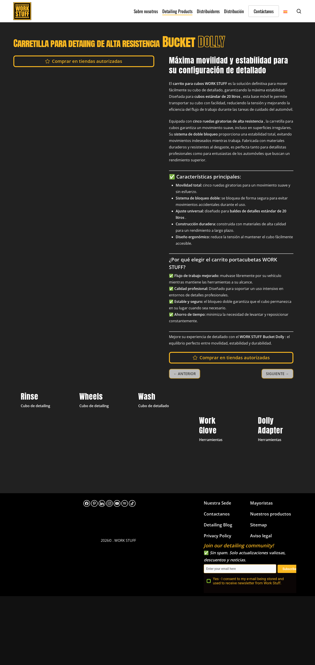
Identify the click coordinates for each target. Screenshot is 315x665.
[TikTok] (132, 503)
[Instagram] (109, 503)
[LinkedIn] (102, 503)
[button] (87, 61)
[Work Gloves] (216, 430)
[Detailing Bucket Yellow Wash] (157, 430)
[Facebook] (86, 503)
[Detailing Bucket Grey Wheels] (98, 430)
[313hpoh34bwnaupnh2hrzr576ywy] (124, 503)
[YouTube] (117, 503)
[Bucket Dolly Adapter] (275, 430)
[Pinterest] (94, 503)
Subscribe (289, 569)
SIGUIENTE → (277, 373)
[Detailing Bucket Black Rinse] (40, 430)
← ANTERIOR (184, 373)
